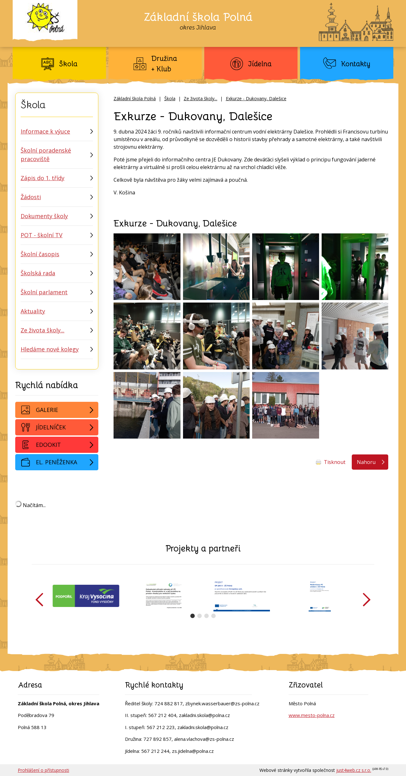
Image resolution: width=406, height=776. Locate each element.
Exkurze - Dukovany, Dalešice (256, 98)
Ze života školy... (200, 98)
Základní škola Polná (135, 98)
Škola (169, 98)
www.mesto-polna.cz (312, 715)
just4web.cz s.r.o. (353, 770)
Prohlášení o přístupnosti (43, 770)
